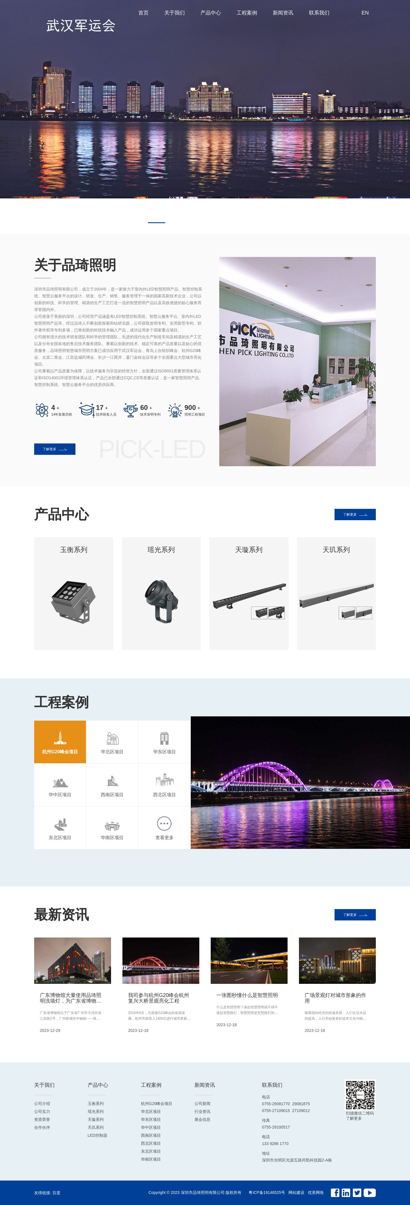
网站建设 (296, 1192)
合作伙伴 (42, 1127)
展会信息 (202, 1119)
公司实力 (42, 1111)
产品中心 (210, 13)
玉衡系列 (96, 1103)
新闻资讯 (283, 13)
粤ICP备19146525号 (267, 1192)
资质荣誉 (42, 1119)
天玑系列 (96, 1127)
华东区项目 (151, 1119)
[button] (156, 222)
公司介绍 (42, 1103)
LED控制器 (97, 1135)
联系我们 (319, 13)
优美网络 (316, 1192)
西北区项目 (151, 1143)
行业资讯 (202, 1111)
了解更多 (55, 449)
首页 (143, 13)
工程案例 (247, 13)
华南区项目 (151, 1159)
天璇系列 (96, 1119)
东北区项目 (151, 1151)
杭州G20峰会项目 (156, 1103)
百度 (56, 1193)
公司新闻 (202, 1103)
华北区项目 (151, 1111)
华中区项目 (151, 1127)
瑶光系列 (96, 1111)
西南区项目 (151, 1135)
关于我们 (174, 13)
